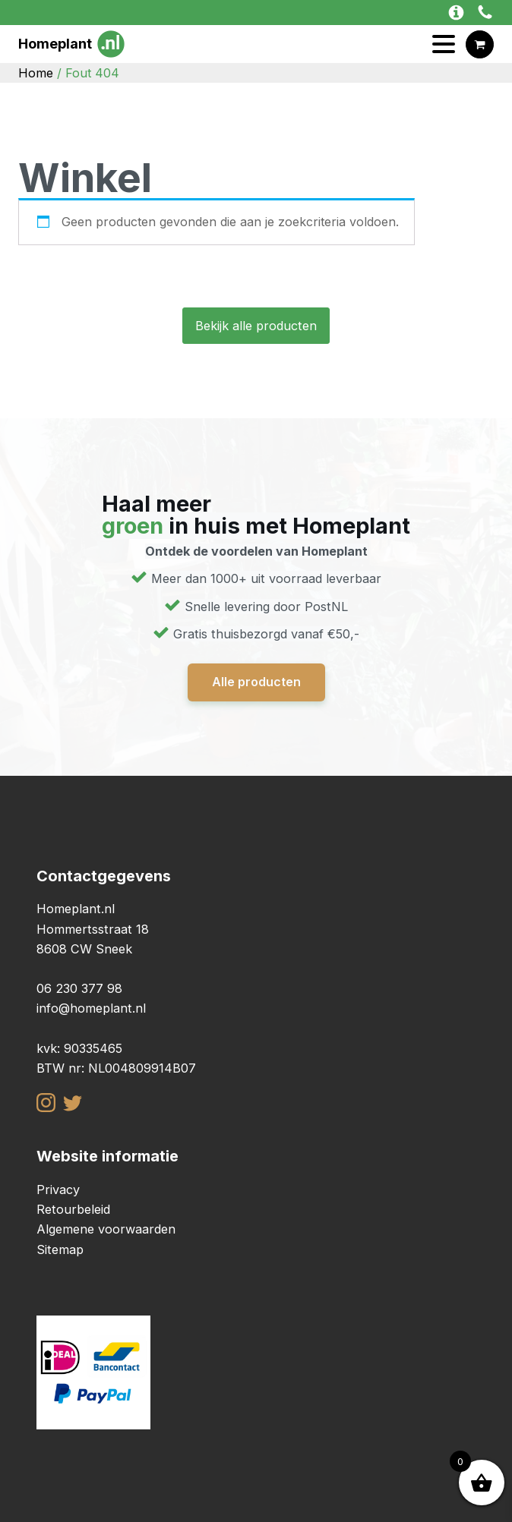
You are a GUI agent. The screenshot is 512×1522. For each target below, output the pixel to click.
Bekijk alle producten (256, 325)
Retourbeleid (73, 1209)
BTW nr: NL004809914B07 (116, 1068)
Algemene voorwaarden (105, 1229)
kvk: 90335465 (79, 1048)
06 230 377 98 (79, 988)
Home (35, 72)
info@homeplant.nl (91, 1008)
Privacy (58, 1189)
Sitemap (60, 1249)
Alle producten (256, 681)
